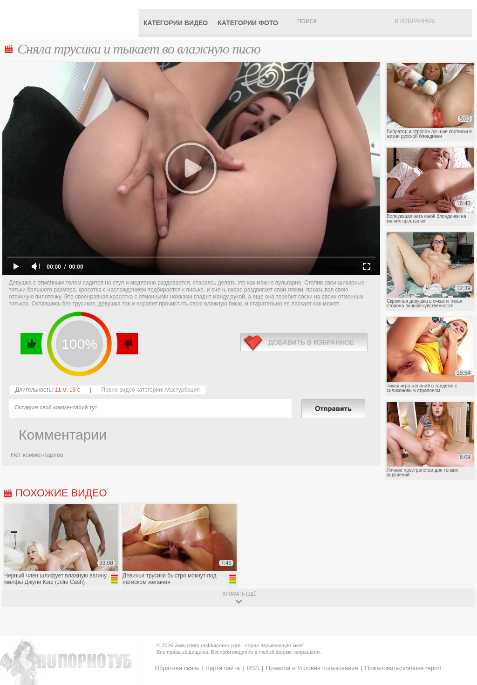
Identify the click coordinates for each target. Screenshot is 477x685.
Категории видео (175, 23)
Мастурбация (182, 390)
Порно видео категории (132, 390)
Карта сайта (222, 668)
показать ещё (238, 594)
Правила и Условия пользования (312, 668)
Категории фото (248, 23)
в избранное (304, 342)
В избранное (415, 21)
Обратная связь (177, 668)
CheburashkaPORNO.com (71, 19)
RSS (252, 668)
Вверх (459, 645)
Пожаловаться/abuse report (403, 668)
